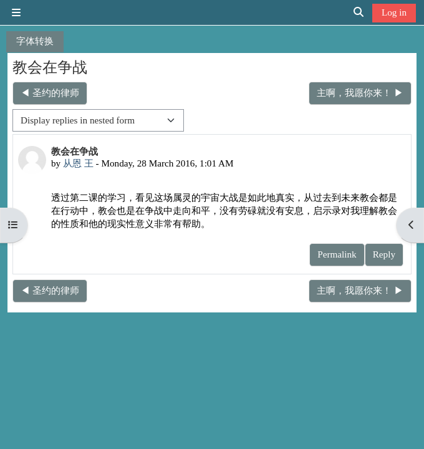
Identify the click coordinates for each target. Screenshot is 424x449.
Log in (394, 12)
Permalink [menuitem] (336, 254)
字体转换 (35, 41)
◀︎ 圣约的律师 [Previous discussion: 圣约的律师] (50, 92)
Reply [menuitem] (384, 254)
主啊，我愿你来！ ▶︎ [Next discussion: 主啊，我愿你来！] (360, 92)
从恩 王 (78, 163)
